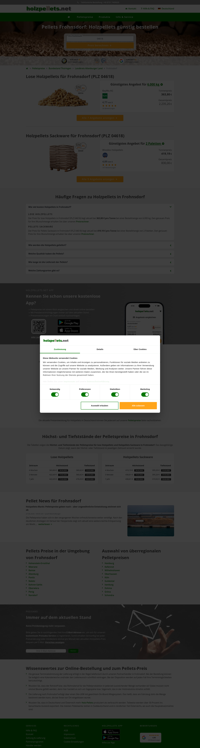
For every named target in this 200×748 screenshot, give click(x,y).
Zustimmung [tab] (60, 349)
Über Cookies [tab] (140, 349)
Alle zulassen (138, 405)
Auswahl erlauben (99, 405)
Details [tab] (100, 349)
